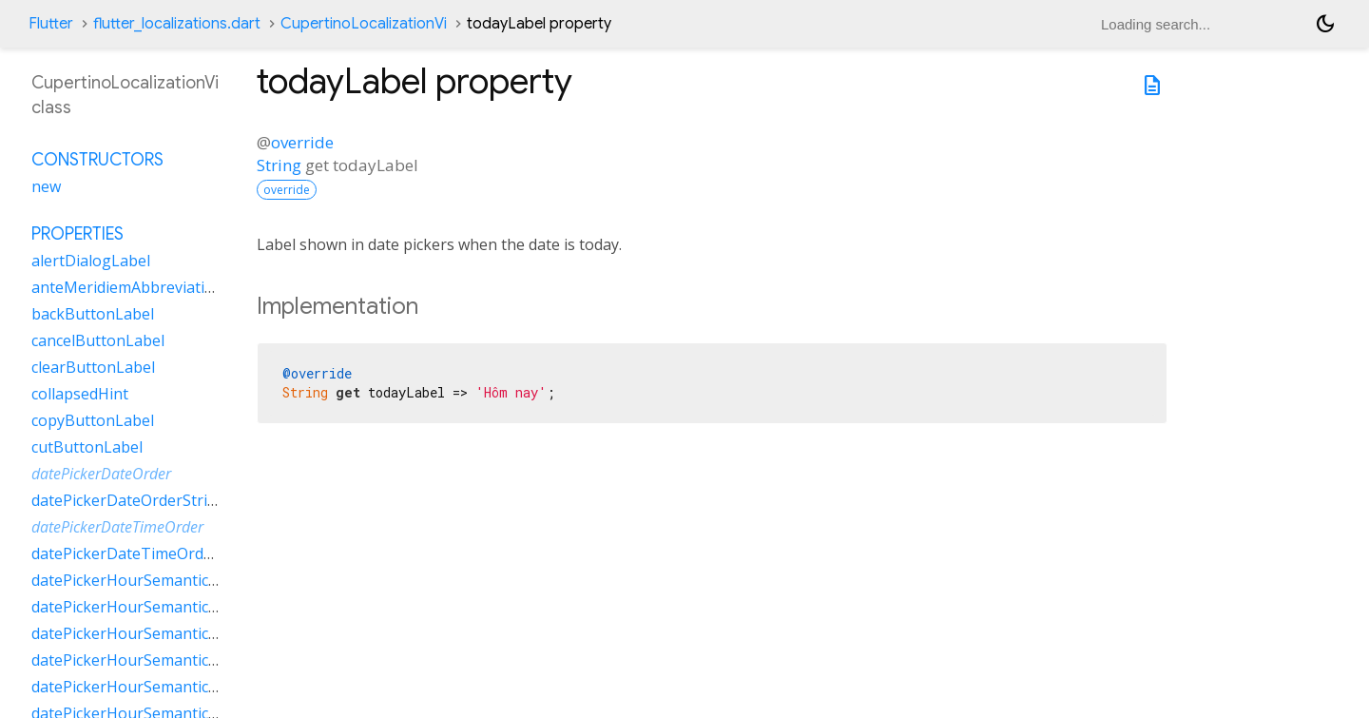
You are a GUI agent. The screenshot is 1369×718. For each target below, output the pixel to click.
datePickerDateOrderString (128, 500)
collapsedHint (79, 393)
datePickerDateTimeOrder (117, 526)
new (46, 186)
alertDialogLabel (90, 260)
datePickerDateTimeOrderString (146, 553)
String (279, 165)
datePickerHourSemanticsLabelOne (157, 633)
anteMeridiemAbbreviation (127, 287)
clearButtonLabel (93, 367)
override (302, 142)
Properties (77, 233)
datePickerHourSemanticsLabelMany (163, 606)
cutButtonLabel (87, 447)
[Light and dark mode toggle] (1325, 24)
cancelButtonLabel (97, 340)
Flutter (51, 23)
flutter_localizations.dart (176, 23)
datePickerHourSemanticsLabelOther (164, 660)
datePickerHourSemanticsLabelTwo (158, 686)
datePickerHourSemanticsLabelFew (156, 580)
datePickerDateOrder (101, 473)
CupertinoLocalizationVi (363, 23)
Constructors (97, 159)
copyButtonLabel (92, 420)
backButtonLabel (92, 313)
